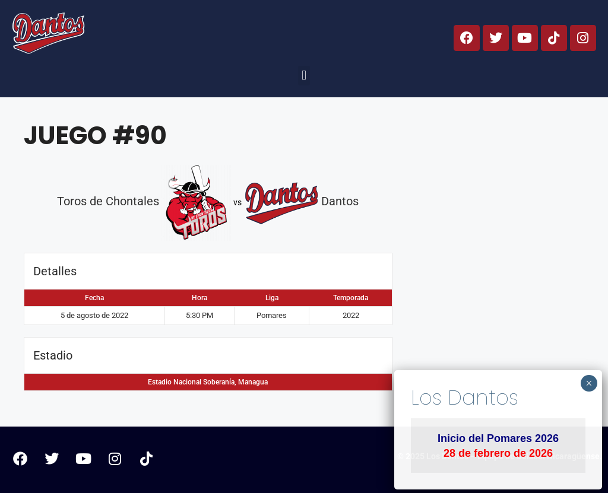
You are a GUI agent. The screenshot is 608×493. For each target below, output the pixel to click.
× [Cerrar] (588, 383)
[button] (303, 75)
